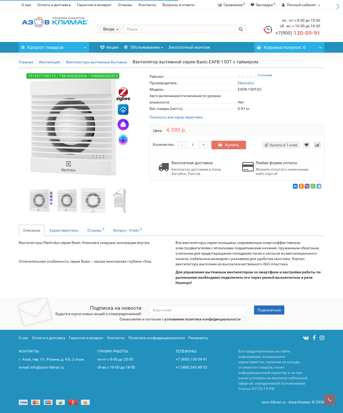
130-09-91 (297, 33)
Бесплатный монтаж (189, 47)
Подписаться (269, 310)
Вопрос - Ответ (127, 229)
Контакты (147, 5)
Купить (228, 144)
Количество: (163, 144)
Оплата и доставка (54, 5)
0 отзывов (265, 75)
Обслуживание (143, 46)
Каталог (54, 46)
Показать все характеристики (176, 117)
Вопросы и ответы (178, 5)
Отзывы (125, 5)
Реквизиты (198, 338)
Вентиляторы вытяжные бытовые (96, 62)
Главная (26, 62)
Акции (109, 47)
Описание (31, 230)
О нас (26, 5)
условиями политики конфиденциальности (203, 319)
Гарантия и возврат (94, 5)
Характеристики (63, 230)
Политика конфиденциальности (156, 338)
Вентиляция (49, 62)
